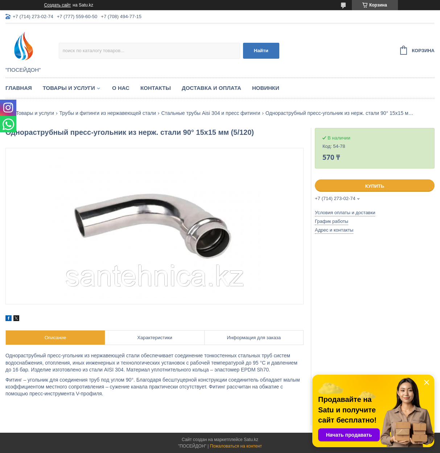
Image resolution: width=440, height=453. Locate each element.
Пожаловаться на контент (236, 446)
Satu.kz (251, 439)
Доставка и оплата (211, 88)
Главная (18, 88)
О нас (120, 88)
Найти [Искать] (261, 50)
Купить (374, 186)
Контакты (155, 88)
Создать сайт (57, 5)
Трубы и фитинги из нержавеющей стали (107, 113)
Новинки (265, 88)
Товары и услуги (69, 88)
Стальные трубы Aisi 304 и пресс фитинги (210, 113)
